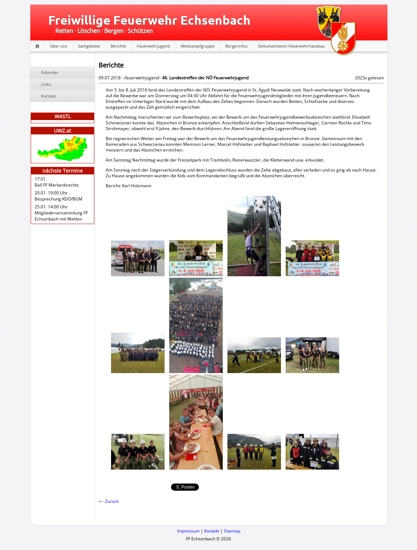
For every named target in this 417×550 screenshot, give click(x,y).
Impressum (188, 531)
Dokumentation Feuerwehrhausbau (291, 46)
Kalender (50, 72)
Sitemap (232, 531)
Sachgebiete (89, 46)
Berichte (118, 46)
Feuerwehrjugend (153, 46)
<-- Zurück (109, 501)
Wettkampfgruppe (198, 46)
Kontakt (48, 96)
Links (46, 84)
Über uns (58, 46)
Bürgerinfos (236, 46)
